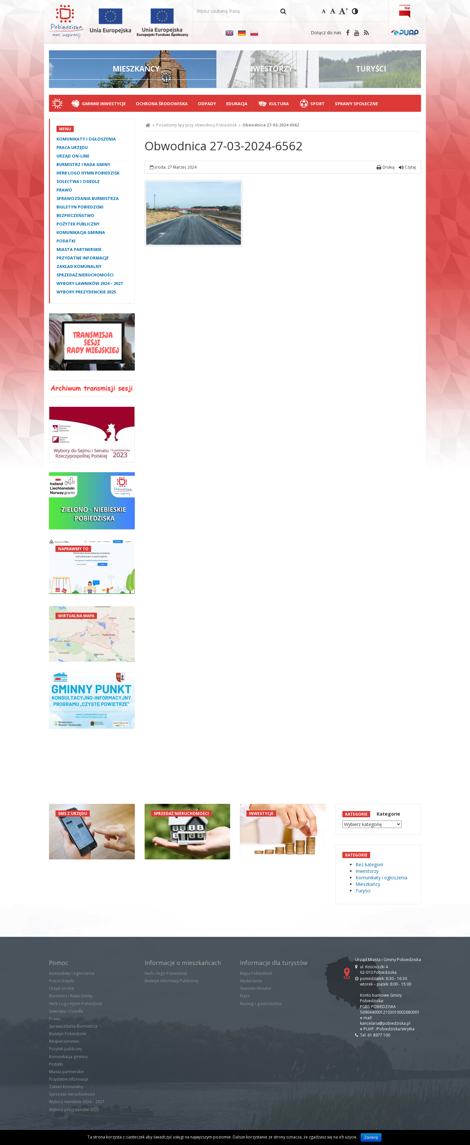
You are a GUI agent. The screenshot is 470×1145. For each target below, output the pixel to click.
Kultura (279, 104)
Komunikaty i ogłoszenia (86, 139)
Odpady (207, 104)
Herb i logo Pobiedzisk (166, 973)
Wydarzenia (251, 981)
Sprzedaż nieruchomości (85, 275)
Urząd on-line (72, 156)
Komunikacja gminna (80, 232)
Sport (317, 104)
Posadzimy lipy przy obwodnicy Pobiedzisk (196, 125)
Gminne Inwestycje (104, 104)
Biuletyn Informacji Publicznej (171, 981)
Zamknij (371, 1137)
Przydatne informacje (82, 258)
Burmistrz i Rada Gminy (83, 164)
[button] (283, 11)
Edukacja (236, 104)
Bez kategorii (369, 864)
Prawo (64, 190)
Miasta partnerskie (79, 249)
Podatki (65, 241)
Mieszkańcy (367, 884)
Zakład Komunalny (79, 266)
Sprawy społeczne (356, 104)
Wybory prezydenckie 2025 (86, 292)
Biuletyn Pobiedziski (79, 207)
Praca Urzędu (72, 147)
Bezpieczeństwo (75, 215)
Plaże (245, 996)
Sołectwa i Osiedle (78, 181)
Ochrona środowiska (162, 104)
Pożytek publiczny (78, 224)
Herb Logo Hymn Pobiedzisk (87, 173)
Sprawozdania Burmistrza (87, 198)
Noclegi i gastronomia (261, 1003)
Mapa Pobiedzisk (256, 973)
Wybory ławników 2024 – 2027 (89, 283)
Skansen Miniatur (256, 988)
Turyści (362, 891)
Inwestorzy (367, 871)
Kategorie (388, 814)
